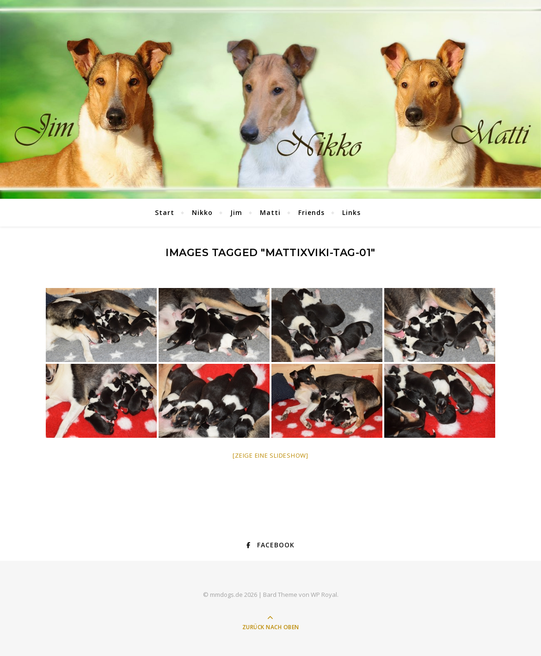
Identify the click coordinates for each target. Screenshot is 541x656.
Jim (236, 212)
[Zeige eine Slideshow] (270, 455)
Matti (270, 212)
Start (164, 212)
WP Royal (324, 594)
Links (351, 212)
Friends (311, 212)
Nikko (202, 212)
